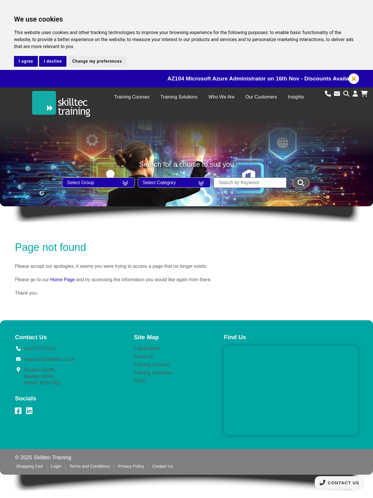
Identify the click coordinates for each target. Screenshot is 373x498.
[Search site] (347, 93)
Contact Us (162, 466)
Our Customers (261, 96)
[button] (354, 78)
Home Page (62, 279)
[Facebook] (18, 411)
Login (56, 466)
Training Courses (131, 96)
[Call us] (329, 93)
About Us (143, 356)
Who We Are (221, 96)
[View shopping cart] (364, 93)
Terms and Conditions (89, 466)
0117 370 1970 (39, 348)
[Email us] (338, 93)
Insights (296, 96)
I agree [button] (26, 61)
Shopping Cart (29, 466)
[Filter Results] (301, 183)
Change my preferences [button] (97, 61)
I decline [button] (53, 61)
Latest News (147, 348)
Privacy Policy (131, 466)
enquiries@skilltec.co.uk (49, 359)
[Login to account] (356, 93)
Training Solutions (178, 96)
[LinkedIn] (29, 411)
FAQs (140, 381)
